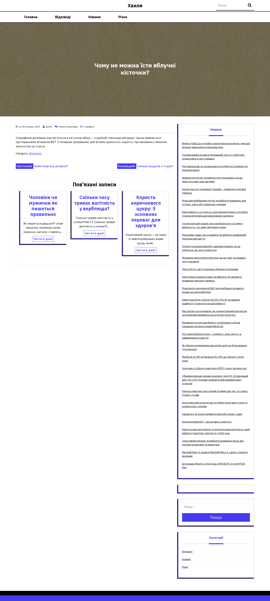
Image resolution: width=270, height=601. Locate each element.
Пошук (250, 5)
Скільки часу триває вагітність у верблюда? (94, 203)
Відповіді (63, 17)
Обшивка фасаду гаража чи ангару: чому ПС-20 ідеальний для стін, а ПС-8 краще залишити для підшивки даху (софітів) (215, 379)
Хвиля (135, 5)
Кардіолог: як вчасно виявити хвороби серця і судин (212, 414)
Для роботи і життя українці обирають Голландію (210, 269)
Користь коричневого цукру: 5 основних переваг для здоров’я (146, 211)
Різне (122, 17)
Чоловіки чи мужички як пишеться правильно (43, 205)
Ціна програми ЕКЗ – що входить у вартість (207, 421)
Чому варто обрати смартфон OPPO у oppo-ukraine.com (214, 368)
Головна (31, 17)
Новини (94, 17)
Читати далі (43, 239)
